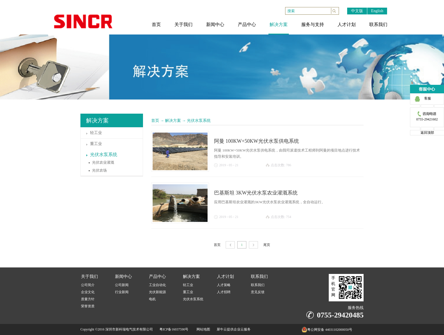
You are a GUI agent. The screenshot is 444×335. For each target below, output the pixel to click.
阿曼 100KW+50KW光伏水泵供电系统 (256, 141)
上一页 (230, 244)
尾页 (266, 245)
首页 (155, 120)
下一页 (253, 244)
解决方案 (173, 120)
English (377, 11)
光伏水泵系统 (199, 120)
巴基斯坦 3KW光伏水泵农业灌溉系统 (256, 193)
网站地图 (202, 329)
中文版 (357, 11)
